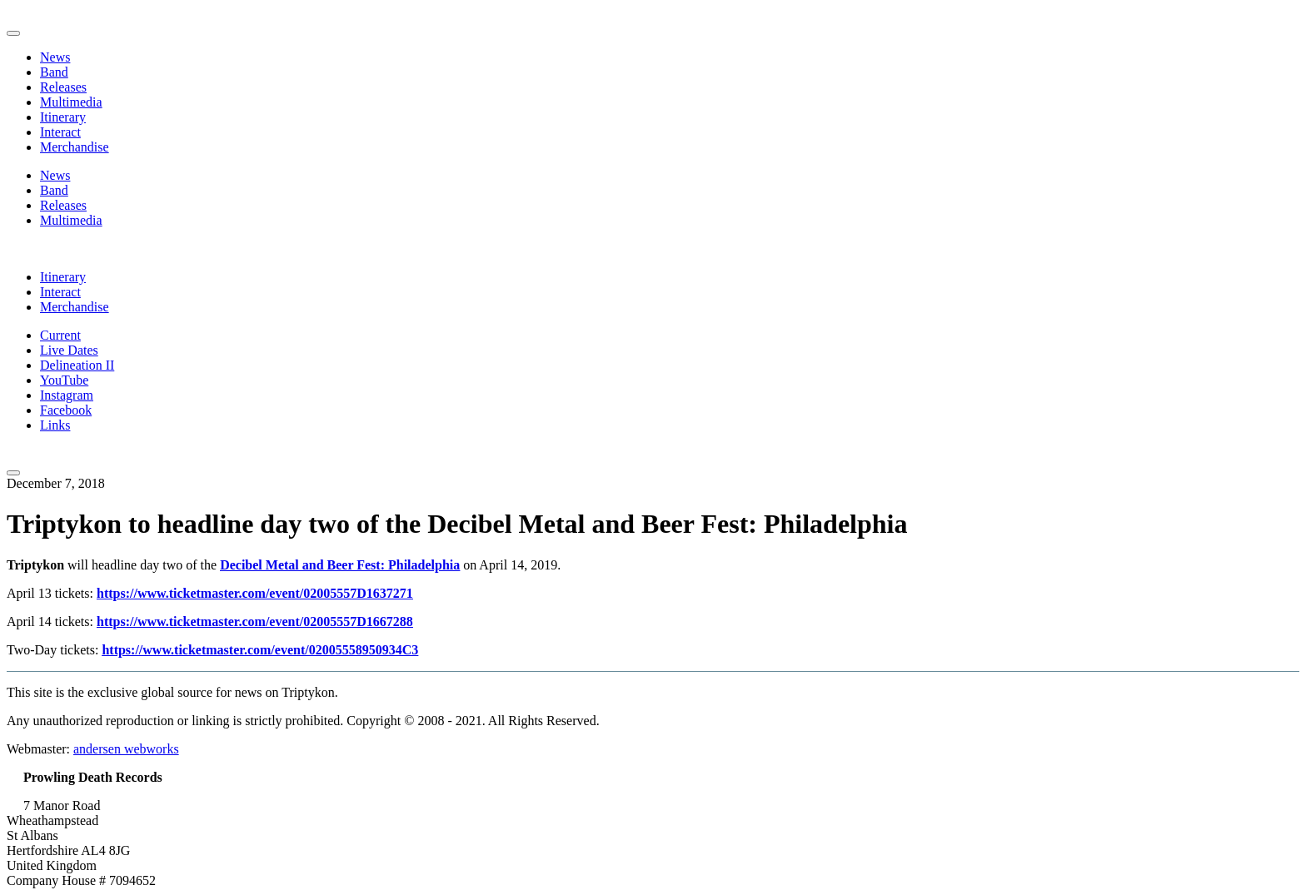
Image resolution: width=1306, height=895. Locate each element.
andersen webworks (126, 749)
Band (54, 72)
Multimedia (71, 102)
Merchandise (74, 147)
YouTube (64, 380)
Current (60, 335)
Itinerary (63, 117)
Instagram (66, 395)
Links (55, 425)
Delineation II (77, 365)
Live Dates (69, 350)
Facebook (66, 410)
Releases (63, 87)
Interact (60, 132)
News (55, 57)
